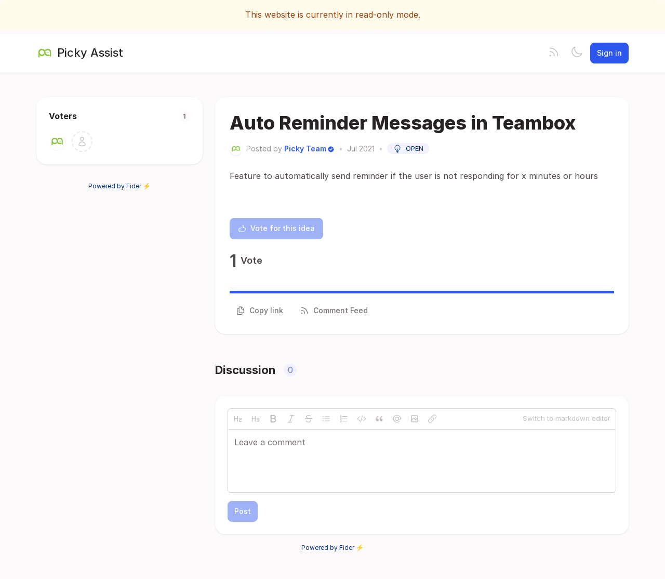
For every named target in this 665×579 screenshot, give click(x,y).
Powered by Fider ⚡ (119, 186)
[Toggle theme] (576, 53)
